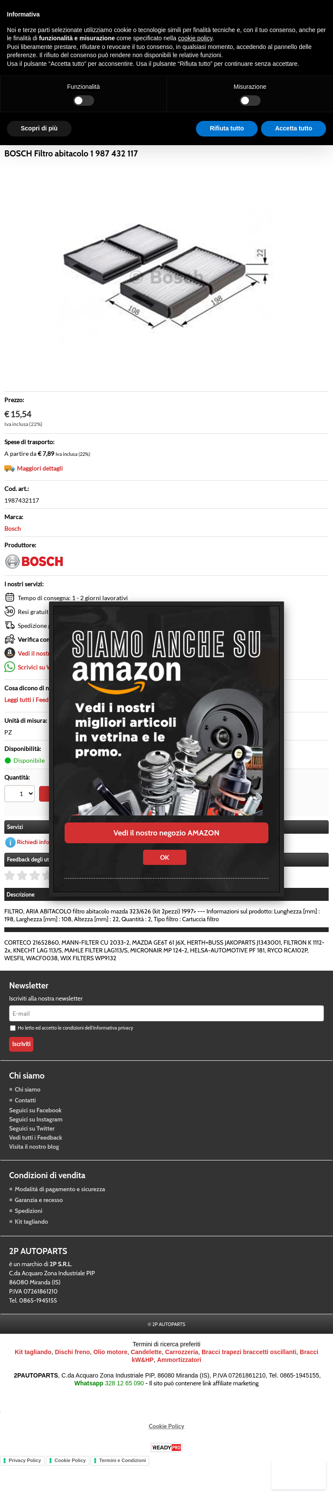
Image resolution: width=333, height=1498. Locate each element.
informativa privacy (113, 1064)
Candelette (146, 1387)
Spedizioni (28, 1246)
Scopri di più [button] (39, 128)
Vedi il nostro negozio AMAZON (166, 833)
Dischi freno (72, 1387)
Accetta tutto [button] (293, 128)
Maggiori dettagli (40, 498)
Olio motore (110, 1387)
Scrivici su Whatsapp (46, 697)
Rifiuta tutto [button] (227, 128)
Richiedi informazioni (44, 878)
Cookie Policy (166, 1462)
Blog (240, 148)
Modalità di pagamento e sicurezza (60, 1224)
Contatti (25, 1136)
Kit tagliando (31, 1257)
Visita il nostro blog (34, 1182)
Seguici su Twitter (32, 1164)
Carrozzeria (202, 148)
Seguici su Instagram (35, 1155)
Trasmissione (111, 148)
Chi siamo (27, 1125)
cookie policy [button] (195, 38)
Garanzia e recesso (39, 1235)
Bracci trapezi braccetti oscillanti (249, 1387)
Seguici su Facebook (35, 1146)
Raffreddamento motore (42, 148)
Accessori (158, 148)
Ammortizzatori (179, 1395)
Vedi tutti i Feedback (35, 1173)
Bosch (12, 558)
